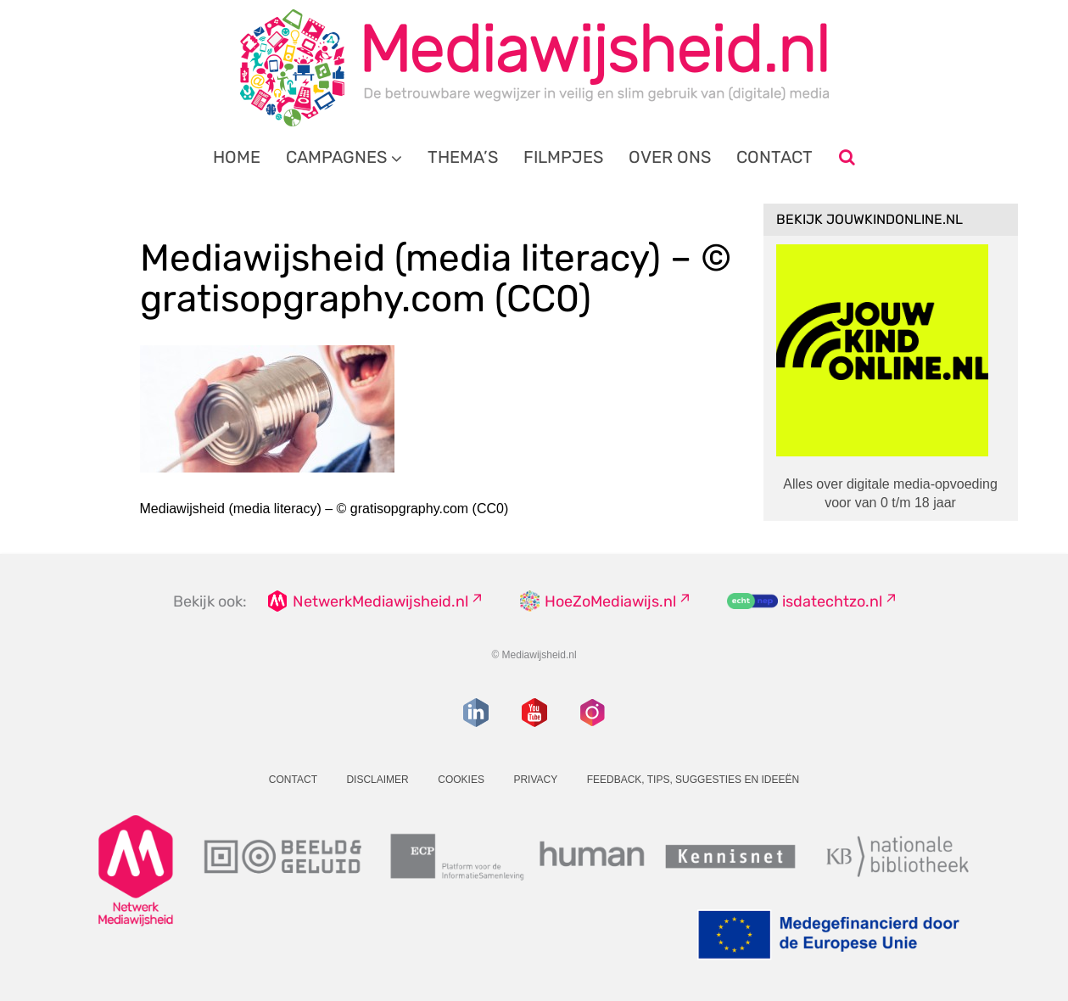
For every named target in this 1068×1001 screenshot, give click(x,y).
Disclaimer (377, 780)
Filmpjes (563, 157)
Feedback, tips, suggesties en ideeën (693, 780)
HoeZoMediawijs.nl (610, 601)
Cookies (461, 780)
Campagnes (336, 157)
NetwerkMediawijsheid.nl (380, 601)
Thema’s (463, 157)
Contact (774, 157)
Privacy (535, 780)
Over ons (670, 157)
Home (236, 157)
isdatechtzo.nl (832, 601)
